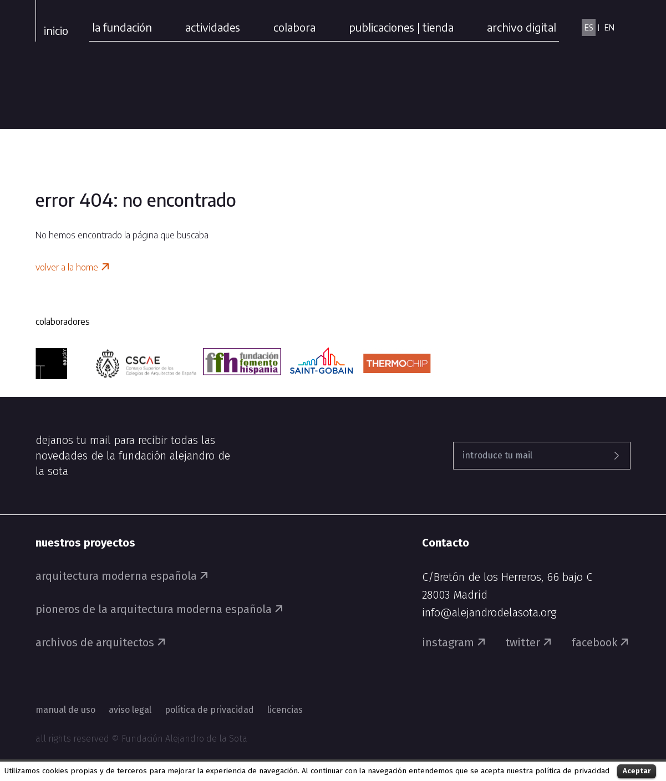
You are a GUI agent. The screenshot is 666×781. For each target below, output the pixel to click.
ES (588, 27)
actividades (212, 27)
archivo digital (521, 27)
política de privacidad (572, 771)
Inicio (56, 30)
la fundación (122, 27)
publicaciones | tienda (401, 27)
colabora (294, 27)
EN (609, 27)
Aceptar (636, 771)
